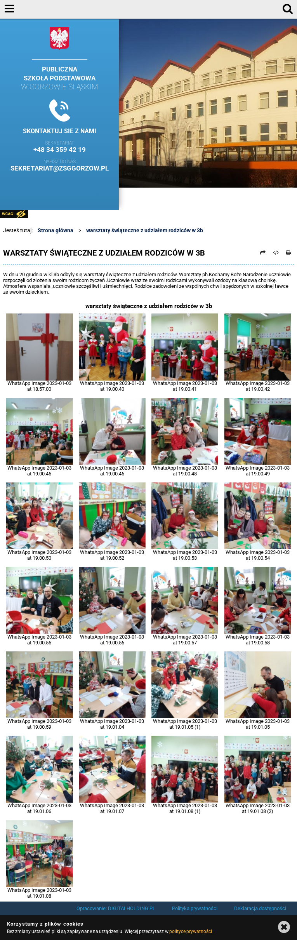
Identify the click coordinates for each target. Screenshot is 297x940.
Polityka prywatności (194, 908)
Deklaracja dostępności (260, 908)
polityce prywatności (190, 931)
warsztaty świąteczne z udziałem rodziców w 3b (144, 230)
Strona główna (55, 230)
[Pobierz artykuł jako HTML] (276, 252)
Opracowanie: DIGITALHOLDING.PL (115, 908)
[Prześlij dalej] (263, 252)
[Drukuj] (288, 252)
